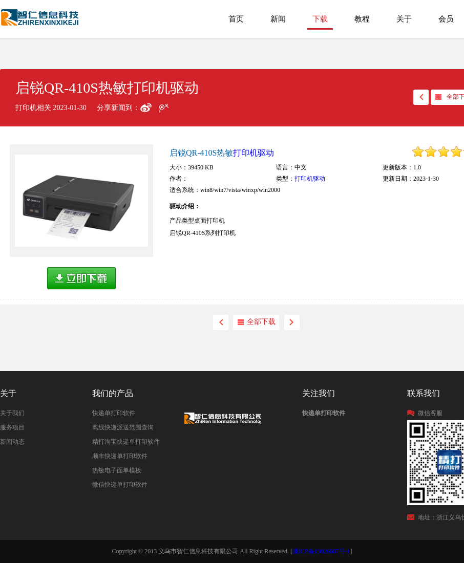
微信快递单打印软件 (119, 484)
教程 (362, 19)
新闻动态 (12, 441)
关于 (404, 19)
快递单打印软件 (113, 413)
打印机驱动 (253, 152)
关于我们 (12, 413)
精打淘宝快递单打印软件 (126, 441)
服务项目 (12, 427)
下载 (320, 19)
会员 (446, 19)
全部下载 (261, 322)
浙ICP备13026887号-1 (321, 551)
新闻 (278, 19)
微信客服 (430, 413)
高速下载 (81, 278)
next (292, 322)
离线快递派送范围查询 (123, 427)
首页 (236, 19)
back (421, 97)
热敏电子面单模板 (116, 470)
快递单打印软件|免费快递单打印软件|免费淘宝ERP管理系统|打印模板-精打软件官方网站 (40, 22)
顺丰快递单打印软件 (119, 456)
